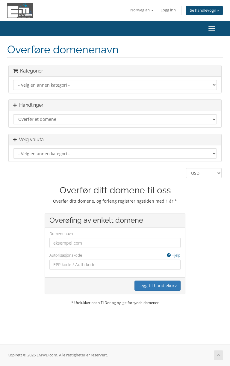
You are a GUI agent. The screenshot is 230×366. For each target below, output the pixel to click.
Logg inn (168, 10)
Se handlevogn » (204, 10)
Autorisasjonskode (115, 255)
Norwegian (142, 10)
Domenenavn (61, 233)
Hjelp (174, 255)
